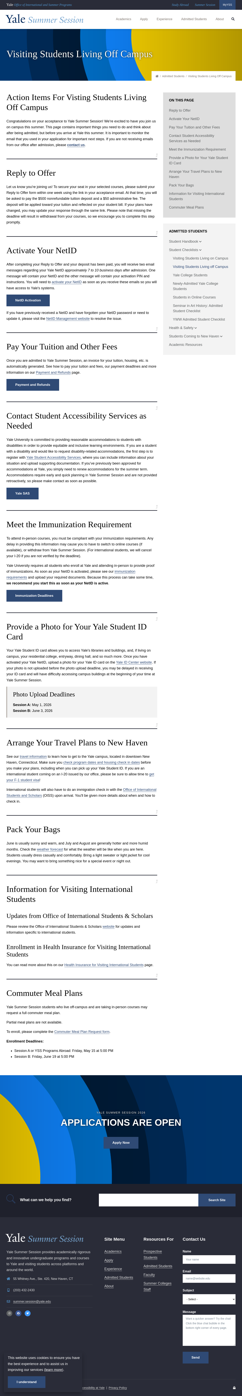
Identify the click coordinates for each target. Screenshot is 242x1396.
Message (189, 1312)
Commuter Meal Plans (186, 207)
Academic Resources (185, 345)
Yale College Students (190, 275)
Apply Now (121, 1143)
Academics (123, 19)
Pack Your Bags (181, 185)
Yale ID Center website (134, 662)
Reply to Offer (180, 110)
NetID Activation (28, 300)
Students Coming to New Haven (195, 336)
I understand (27, 1382)
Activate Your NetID (184, 119)
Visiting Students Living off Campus (200, 267)
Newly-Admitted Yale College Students (195, 286)
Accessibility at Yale (92, 1387)
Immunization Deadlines (34, 596)
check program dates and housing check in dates (101, 762)
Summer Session (205, 4)
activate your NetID (67, 282)
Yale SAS (22, 493)
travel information (33, 757)
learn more (53, 1370)
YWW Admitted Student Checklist (199, 319)
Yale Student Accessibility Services (53, 457)
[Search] (148, 1200)
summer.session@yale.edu (32, 1301)
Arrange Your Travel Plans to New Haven (195, 174)
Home (158, 76)
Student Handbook (185, 242)
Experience (164, 19)
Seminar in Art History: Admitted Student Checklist (198, 308)
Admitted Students (194, 19)
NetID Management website (68, 319)
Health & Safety (183, 328)
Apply (144, 19)
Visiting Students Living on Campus (200, 258)
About (220, 19)
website (109, 927)
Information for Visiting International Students (196, 196)
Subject (188, 1290)
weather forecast (50, 849)
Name (187, 1251)
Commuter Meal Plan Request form (81, 1032)
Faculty (149, 1275)
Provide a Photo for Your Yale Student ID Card (198, 160)
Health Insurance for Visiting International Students (104, 965)
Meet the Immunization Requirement (197, 149)
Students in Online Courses (194, 297)
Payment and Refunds (53, 372)
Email (187, 1271)
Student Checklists (185, 250)
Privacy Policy (118, 1387)
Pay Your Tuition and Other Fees (194, 127)
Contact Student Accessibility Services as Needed (191, 138)
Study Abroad (180, 4)
